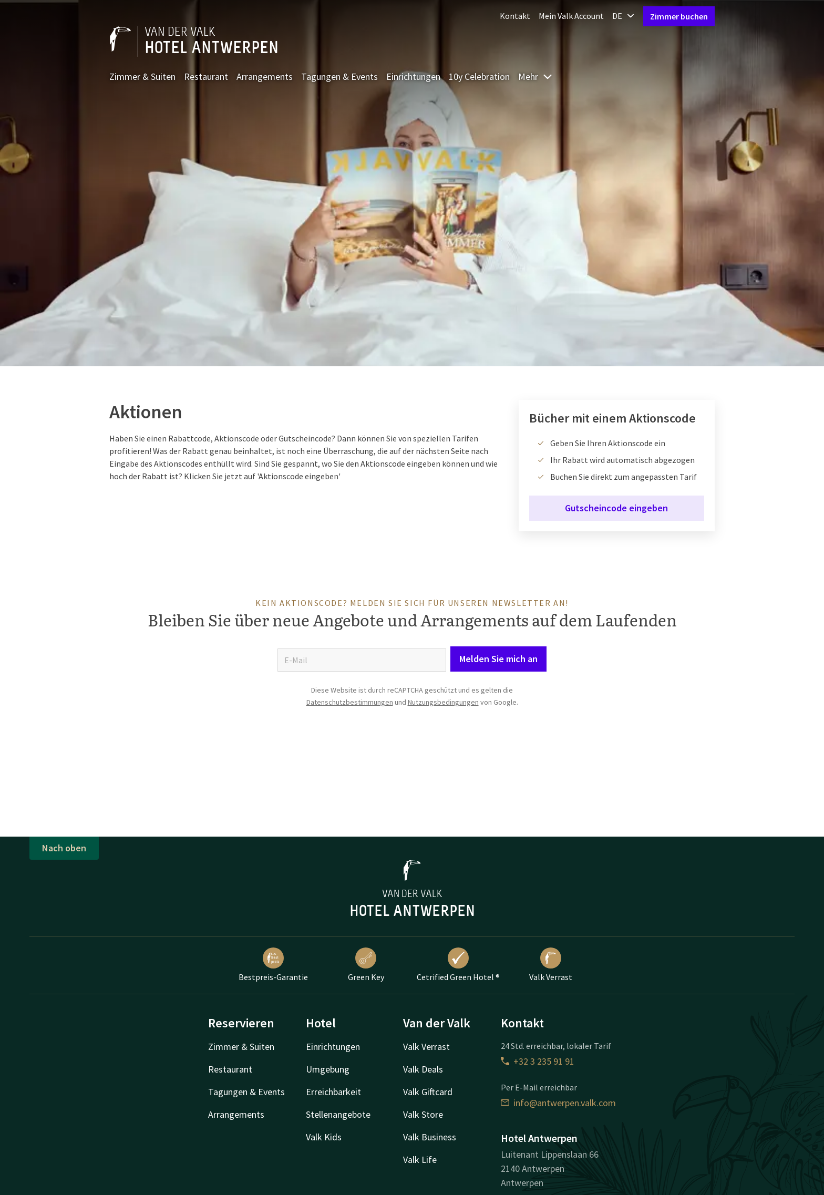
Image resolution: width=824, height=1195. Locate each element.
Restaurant (206, 76)
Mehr (535, 76)
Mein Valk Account (571, 16)
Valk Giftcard (427, 1092)
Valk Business (429, 1137)
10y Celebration (479, 76)
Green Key (366, 964)
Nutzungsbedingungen (443, 702)
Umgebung (327, 1069)
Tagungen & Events (339, 76)
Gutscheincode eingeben (616, 508)
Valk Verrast (550, 964)
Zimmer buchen (679, 16)
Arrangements (264, 76)
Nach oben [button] (64, 848)
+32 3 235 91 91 (537, 1061)
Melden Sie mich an (498, 659)
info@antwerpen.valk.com (558, 1103)
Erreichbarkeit (333, 1092)
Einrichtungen (413, 76)
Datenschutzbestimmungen (349, 702)
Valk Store (423, 1114)
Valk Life (420, 1159)
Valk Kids (324, 1137)
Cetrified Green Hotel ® (458, 964)
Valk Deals (423, 1069)
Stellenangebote (338, 1114)
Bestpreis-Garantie (273, 964)
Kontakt (515, 16)
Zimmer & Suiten (142, 76)
